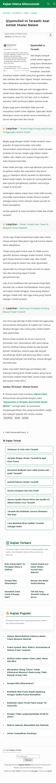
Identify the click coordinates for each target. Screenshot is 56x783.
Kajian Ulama (25, 765)
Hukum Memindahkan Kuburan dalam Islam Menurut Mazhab (26, 637)
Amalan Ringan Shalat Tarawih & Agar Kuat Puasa (26, 460)
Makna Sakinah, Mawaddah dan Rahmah (28, 725)
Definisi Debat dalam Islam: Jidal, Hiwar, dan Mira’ (27, 660)
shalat (17, 418)
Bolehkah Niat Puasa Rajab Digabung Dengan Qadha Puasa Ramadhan (26, 693)
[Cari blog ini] (28, 756)
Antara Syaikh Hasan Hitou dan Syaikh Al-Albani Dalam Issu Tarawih (28, 501)
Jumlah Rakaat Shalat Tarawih (22, 482)
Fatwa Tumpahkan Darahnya (22, 733)
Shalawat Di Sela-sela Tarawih (22, 449)
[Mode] (48, 4)
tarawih (25, 418)
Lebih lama (9, 432)
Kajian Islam (40, 394)
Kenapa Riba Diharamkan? (11, 582)
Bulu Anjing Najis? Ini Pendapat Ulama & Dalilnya (15, 567)
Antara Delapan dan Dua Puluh (23, 490)
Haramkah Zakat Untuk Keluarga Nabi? (12, 594)
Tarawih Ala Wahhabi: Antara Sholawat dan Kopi (27, 513)
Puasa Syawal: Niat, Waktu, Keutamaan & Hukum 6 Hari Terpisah (28, 648)
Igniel (49, 771)
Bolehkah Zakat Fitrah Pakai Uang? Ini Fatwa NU (27, 704)
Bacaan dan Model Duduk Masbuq (39, 582)
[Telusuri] (54, 4)
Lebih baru (22, 432)
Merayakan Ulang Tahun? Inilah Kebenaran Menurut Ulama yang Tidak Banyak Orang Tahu (27, 672)
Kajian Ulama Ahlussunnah (21, 4)
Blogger (34, 771)
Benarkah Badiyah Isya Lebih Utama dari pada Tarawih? (28, 471)
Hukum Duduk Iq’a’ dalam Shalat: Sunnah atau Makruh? (40, 568)
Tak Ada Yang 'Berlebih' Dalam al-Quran (40, 594)
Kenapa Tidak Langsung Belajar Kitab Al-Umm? (28, 715)
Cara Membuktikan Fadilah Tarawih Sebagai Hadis (25, 525)
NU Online (17, 771)
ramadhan (8, 418)
